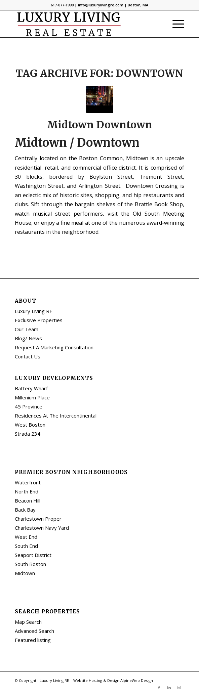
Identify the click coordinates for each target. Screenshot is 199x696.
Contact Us (27, 356)
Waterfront (28, 482)
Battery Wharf (31, 388)
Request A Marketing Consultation (54, 347)
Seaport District (33, 555)
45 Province (28, 406)
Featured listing (33, 640)
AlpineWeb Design (136, 680)
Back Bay (25, 509)
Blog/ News (28, 338)
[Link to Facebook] (159, 688)
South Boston (30, 564)
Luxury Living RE (33, 311)
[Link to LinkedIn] (169, 688)
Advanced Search (34, 630)
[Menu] (175, 23)
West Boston (30, 424)
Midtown (25, 573)
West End (26, 536)
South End (26, 545)
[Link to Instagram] (179, 688)
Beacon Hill (27, 500)
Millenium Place (32, 397)
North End (26, 491)
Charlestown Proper (38, 518)
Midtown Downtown (99, 124)
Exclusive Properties (39, 320)
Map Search (28, 621)
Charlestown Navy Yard (42, 527)
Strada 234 (27, 433)
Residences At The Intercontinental (55, 415)
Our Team (26, 329)
